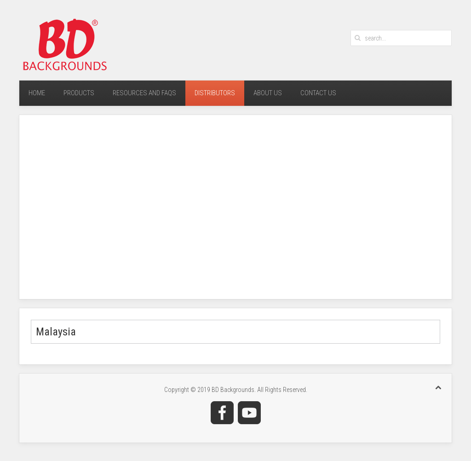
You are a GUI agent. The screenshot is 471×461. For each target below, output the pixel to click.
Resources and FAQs (144, 93)
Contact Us (318, 93)
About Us (267, 93)
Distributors (215, 93)
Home (37, 93)
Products (78, 93)
